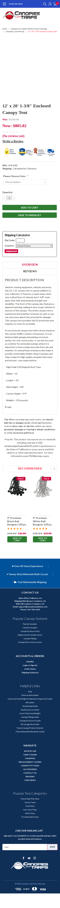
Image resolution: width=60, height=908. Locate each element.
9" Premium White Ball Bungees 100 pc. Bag (42, 522)
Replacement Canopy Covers (30, 635)
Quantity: (7, 192)
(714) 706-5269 (15, 4)
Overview (30, 264)
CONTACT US (30, 773)
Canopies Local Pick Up (15, 32)
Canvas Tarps (30, 802)
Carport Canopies (30, 627)
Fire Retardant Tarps (30, 817)
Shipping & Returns (30, 672)
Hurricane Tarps (30, 809)
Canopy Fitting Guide (30, 717)
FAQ (30, 691)
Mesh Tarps (30, 813)
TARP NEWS (30, 780)
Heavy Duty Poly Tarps (30, 799)
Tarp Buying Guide (30, 706)
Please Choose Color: (15, 176)
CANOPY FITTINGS (30, 765)
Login (25, 665)
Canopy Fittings (30, 638)
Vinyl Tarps (30, 806)
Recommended (30, 468)
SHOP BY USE (30, 751)
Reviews (30, 271)
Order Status (30, 669)
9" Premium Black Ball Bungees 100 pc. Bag (17, 522)
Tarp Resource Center (30, 710)
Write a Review (13, 141)
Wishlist (30, 661)
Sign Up (34, 665)
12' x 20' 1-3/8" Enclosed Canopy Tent (42, 32)
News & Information (30, 695)
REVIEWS (30, 776)
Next (54, 469)
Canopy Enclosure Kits (30, 631)
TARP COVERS (30, 755)
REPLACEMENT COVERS (30, 762)
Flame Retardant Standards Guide (30, 731)
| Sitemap (41, 884)
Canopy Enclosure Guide (30, 720)
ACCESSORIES (30, 769)
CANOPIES (30, 758)
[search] (44, 4)
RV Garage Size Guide (30, 724)
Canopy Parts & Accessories (30, 642)
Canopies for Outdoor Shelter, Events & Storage (29, 29)
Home (4, 29)
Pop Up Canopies (30, 624)
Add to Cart (17, 539)
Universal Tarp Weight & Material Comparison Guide (30, 699)
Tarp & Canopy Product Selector (30, 728)
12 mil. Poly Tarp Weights (30, 713)
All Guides (30, 702)
